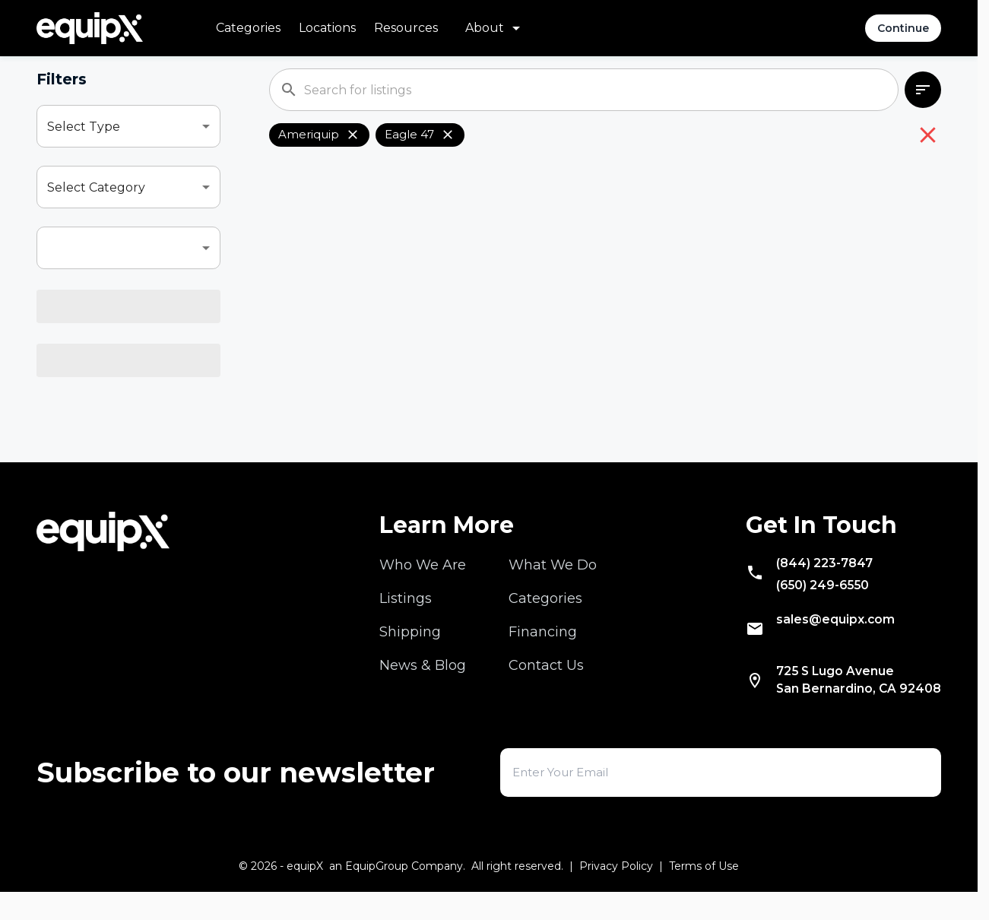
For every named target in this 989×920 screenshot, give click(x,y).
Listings (405, 612)
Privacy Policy (616, 894)
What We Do (553, 578)
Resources (406, 28)
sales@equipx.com (822, 642)
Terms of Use (704, 894)
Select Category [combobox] (96, 187)
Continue (903, 28)
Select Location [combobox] (94, 370)
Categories (248, 28)
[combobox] (128, 248)
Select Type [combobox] (83, 126)
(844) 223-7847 (810, 578)
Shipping (410, 645)
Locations (327, 28)
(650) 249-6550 (809, 604)
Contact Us (546, 679)
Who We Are (422, 578)
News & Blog (422, 679)
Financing (543, 645)
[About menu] (495, 28)
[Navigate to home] (89, 28)
